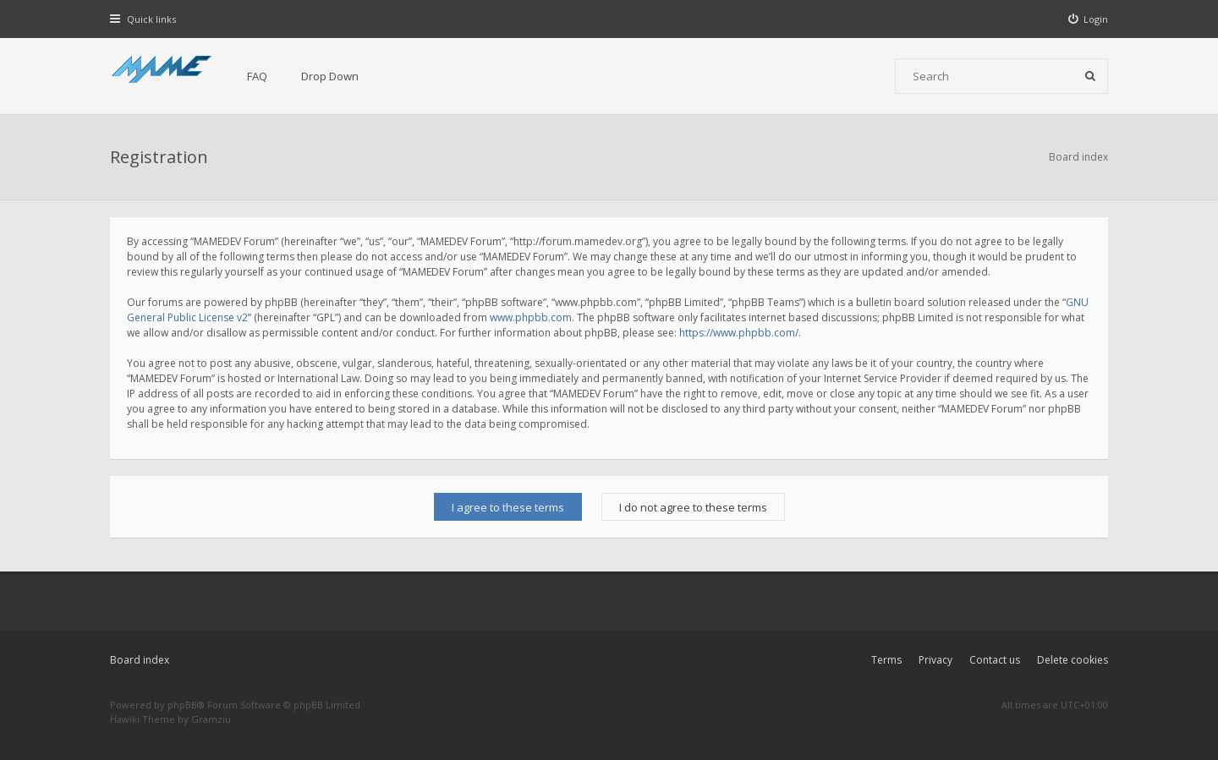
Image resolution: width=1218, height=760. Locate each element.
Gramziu (211, 719)
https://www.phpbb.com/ (738, 332)
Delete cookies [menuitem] (1072, 660)
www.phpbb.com (531, 317)
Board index (139, 660)
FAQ (257, 76)
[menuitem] (1088, 19)
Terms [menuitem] (886, 660)
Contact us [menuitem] (994, 660)
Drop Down (330, 76)
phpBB (182, 704)
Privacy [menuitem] (935, 660)
